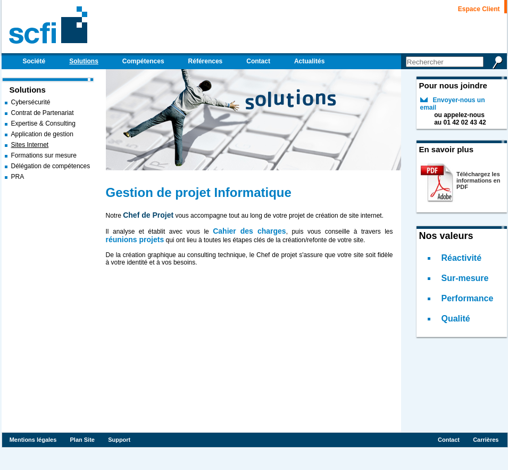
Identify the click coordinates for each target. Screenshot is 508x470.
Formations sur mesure (44, 155)
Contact (449, 439)
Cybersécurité (31, 102)
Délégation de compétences (50, 166)
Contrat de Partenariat (42, 113)
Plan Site (82, 439)
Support (119, 439)
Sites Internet (30, 145)
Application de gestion (42, 134)
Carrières (485, 439)
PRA (17, 176)
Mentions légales (33, 439)
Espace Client (479, 9)
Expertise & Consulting (43, 123)
